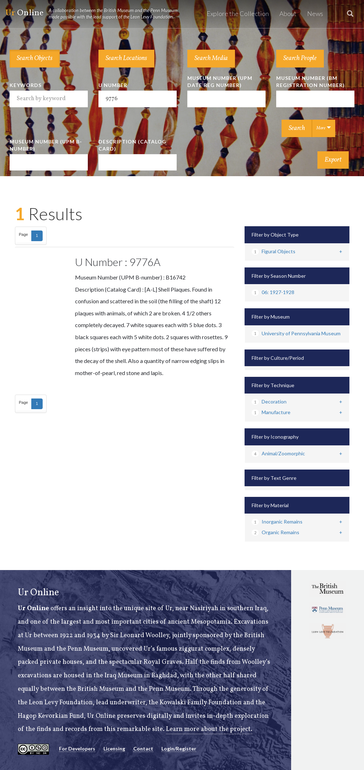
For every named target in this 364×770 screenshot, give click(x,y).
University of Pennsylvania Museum (296, 333)
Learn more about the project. (209, 729)
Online (94, 13)
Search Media (211, 58)
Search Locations (126, 58)
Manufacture (271, 412)
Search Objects (35, 58)
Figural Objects (273, 251)
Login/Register (178, 748)
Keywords (26, 85)
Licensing (114, 748)
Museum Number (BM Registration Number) (310, 81)
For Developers (77, 748)
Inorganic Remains (277, 522)
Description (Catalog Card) (132, 145)
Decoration (269, 401)
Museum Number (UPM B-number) (46, 145)
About (287, 13)
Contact (143, 748)
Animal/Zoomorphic (278, 453)
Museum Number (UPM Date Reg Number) (219, 81)
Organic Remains (275, 532)
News (315, 13)
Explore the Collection (238, 13)
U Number (112, 85)
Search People (300, 58)
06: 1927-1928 (273, 292)
